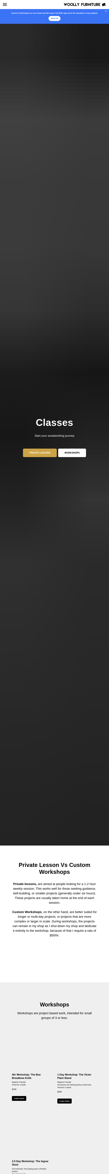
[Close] (106, 11)
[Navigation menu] (5, 4)
